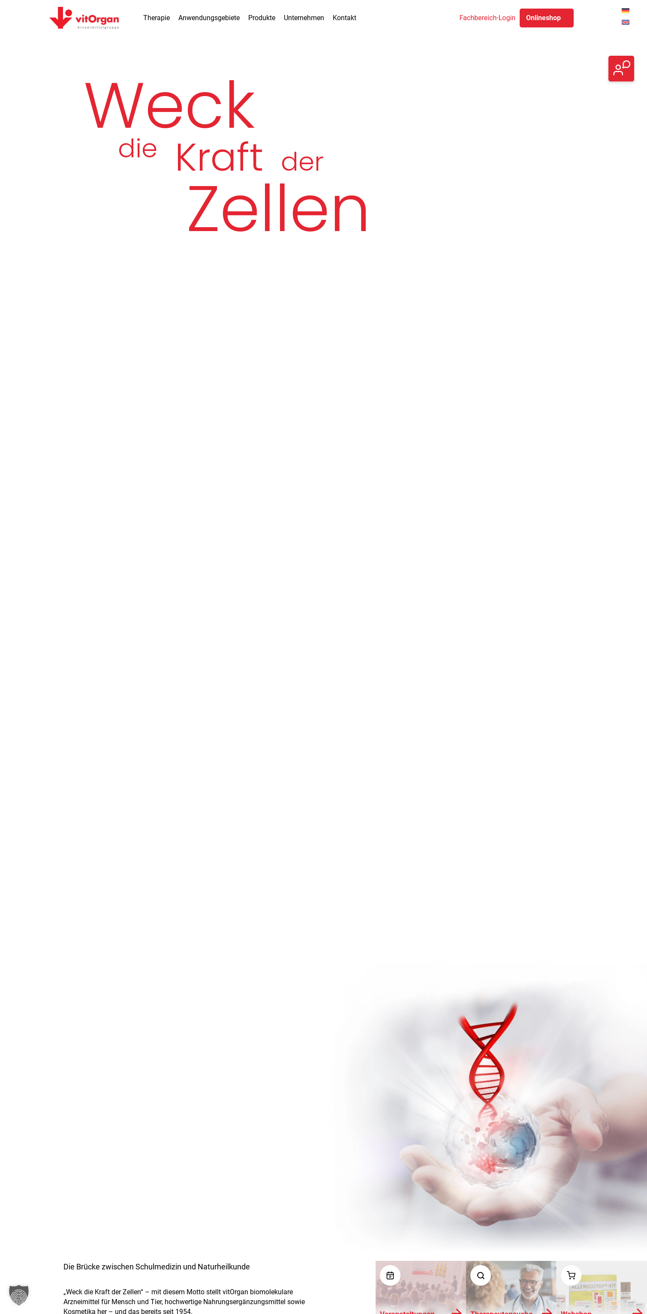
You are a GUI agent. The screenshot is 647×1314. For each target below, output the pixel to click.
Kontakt (344, 18)
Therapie (156, 18)
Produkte (261, 18)
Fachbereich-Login (488, 18)
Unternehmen (304, 18)
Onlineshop (543, 18)
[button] (19, 1295)
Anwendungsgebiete (209, 18)
